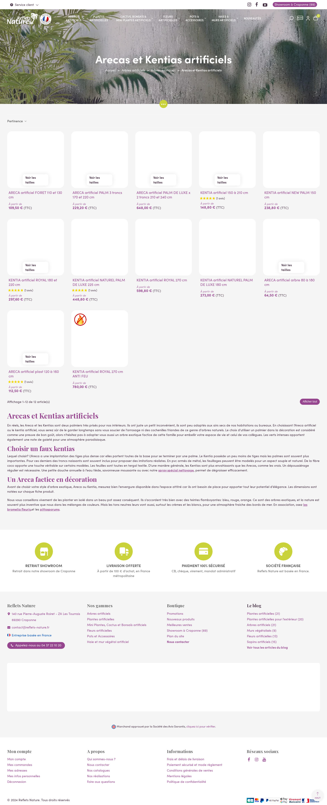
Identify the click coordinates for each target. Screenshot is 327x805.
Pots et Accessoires (101, 636)
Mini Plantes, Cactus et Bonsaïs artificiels (116, 625)
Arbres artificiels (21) (261, 625)
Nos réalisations (98, 776)
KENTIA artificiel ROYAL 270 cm (162, 280)
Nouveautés (252, 18)
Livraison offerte (124, 565)
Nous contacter (178, 641)
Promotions (175, 613)
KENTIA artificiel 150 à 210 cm (224, 192)
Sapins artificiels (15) (262, 642)
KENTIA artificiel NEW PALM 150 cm (290, 194)
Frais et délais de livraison (185, 759)
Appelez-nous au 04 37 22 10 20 (38, 645)
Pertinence (17, 121)
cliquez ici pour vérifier (200, 726)
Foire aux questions (101, 781)
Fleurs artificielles (168, 18)
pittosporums (49, 509)
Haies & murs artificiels (224, 18)
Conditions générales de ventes (190, 770)
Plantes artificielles (99, 18)
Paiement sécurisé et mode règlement (194, 765)
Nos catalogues (98, 770)
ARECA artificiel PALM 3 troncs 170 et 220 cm (97, 194)
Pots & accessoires (194, 18)
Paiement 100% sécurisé (203, 565)
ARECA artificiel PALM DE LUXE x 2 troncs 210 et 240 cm (163, 194)
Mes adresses (17, 770)
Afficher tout (310, 401)
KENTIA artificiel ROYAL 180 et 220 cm (33, 282)
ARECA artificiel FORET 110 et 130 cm (35, 194)
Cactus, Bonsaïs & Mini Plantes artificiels (133, 18)
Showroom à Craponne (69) (187, 630)
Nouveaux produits (180, 619)
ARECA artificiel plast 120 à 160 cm (34, 373)
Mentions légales (179, 776)
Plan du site (175, 636)
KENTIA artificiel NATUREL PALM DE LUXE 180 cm (226, 282)
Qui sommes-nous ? (101, 759)
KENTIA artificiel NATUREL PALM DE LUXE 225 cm (99, 282)
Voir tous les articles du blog (267, 647)
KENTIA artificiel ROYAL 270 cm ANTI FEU (98, 373)
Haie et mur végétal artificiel (108, 642)
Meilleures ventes (179, 625)
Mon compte (16, 759)
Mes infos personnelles (23, 776)
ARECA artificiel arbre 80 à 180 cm (289, 282)
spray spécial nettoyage (176, 470)
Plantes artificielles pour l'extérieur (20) (275, 619)
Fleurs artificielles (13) (262, 636)
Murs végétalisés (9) (261, 630)
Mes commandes (19, 765)
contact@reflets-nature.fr (30, 627)
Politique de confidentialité (186, 781)
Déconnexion (16, 781)
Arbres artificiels (73, 18)
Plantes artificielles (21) (263, 613)
